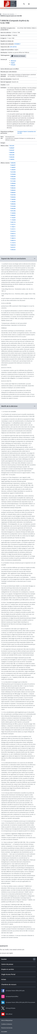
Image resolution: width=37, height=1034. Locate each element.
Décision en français (18, 56)
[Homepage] (0, 14)
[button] (18, 259)
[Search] (24, 4)
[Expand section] (34, 959)
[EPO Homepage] (10, 4)
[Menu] (29, 4)
